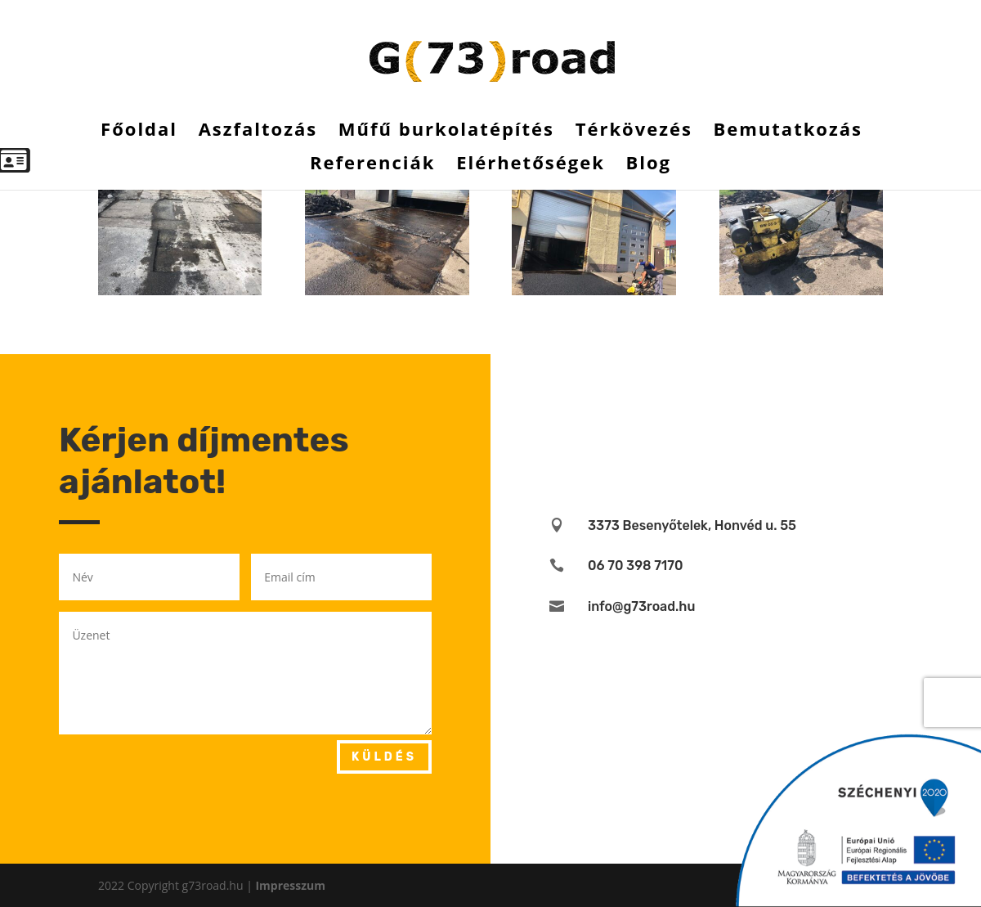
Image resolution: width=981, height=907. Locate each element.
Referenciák (372, 165)
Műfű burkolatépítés (446, 132)
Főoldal (139, 132)
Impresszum (290, 885)
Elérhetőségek (530, 165)
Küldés (384, 757)
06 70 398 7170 (635, 565)
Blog (648, 165)
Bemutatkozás (787, 132)
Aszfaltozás (258, 132)
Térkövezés (634, 132)
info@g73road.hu (641, 606)
